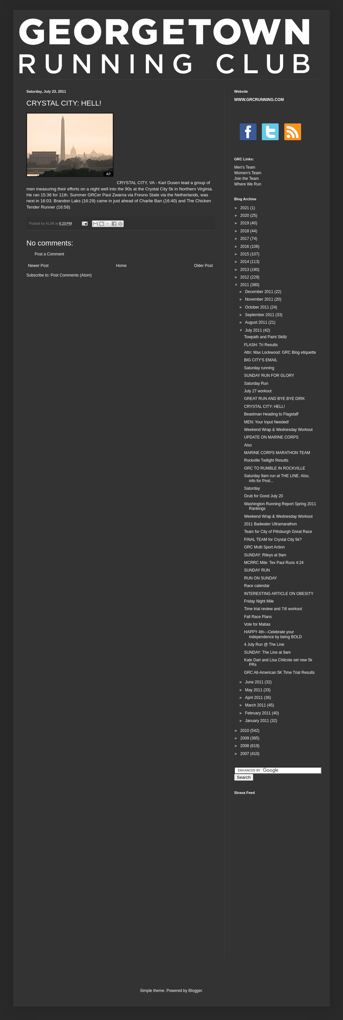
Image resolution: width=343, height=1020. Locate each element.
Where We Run (247, 184)
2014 (245, 261)
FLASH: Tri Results (261, 345)
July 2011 (254, 330)
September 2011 (260, 315)
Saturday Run (256, 383)
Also (248, 445)
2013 (245, 269)
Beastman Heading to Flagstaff (271, 414)
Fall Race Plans (258, 616)
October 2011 (257, 307)
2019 (245, 223)
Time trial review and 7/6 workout (273, 609)
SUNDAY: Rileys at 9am (265, 555)
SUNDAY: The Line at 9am (267, 652)
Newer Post (38, 265)
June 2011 (255, 682)
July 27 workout (257, 391)
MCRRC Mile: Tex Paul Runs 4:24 (274, 562)
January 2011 (257, 720)
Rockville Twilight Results (266, 460)
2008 (245, 745)
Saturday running (259, 368)
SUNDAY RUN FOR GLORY (269, 375)
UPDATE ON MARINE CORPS (271, 437)
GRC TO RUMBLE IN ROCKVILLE (274, 468)
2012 (245, 277)
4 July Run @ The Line (264, 644)
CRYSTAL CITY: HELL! (264, 406)
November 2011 (259, 299)
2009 (245, 738)
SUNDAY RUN (257, 570)
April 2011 (254, 697)
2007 (245, 753)
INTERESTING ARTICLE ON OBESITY (279, 593)
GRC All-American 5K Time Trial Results (279, 672)
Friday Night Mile (259, 601)
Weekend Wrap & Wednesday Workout (278, 429)
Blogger (195, 990)
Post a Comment (49, 254)
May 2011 (254, 690)
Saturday (252, 488)
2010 (245, 730)
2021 (245, 208)
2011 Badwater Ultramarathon (270, 524)
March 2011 (256, 705)
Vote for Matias (257, 624)
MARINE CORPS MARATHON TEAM (277, 452)
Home (121, 265)
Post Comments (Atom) (71, 275)
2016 (245, 246)
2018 (245, 231)
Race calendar (256, 585)
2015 (245, 254)
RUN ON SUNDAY (260, 578)
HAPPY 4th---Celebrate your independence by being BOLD (273, 634)
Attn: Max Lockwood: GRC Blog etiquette (280, 352)
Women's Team (247, 173)
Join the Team (246, 178)
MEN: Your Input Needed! (266, 422)
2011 (245, 284)
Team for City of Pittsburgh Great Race (278, 531)
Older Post (203, 265)
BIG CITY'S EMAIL (260, 360)
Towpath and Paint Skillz (265, 337)
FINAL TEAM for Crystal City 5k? (273, 539)
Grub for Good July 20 (263, 496)
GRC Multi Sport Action (264, 547)
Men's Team (244, 167)
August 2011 (256, 322)
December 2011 (259, 291)
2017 (245, 238)
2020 (245, 215)
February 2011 (258, 713)
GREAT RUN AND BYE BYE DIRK (274, 398)
